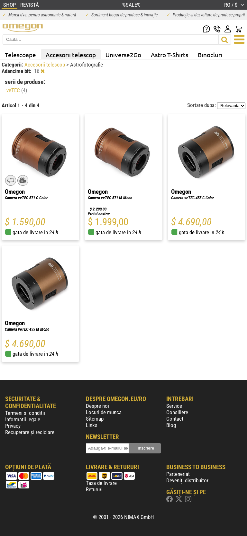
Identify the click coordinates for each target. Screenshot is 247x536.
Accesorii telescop (71, 54)
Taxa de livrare (101, 483)
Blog (171, 425)
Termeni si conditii (25, 413)
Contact (174, 418)
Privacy (13, 426)
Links (91, 425)
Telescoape (20, 54)
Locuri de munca (104, 412)
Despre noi (97, 406)
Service (174, 406)
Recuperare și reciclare (29, 432)
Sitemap (95, 418)
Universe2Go (123, 54)
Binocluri (210, 54)
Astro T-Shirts (169, 54)
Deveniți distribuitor (187, 480)
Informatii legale (22, 419)
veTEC (16, 90)
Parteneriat (178, 474)
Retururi (94, 489)
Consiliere (177, 412)
